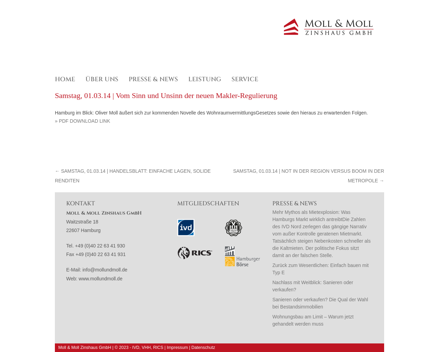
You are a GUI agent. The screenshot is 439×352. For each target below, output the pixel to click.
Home (65, 79)
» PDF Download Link (82, 121)
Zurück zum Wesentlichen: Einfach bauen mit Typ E (320, 269)
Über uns (101, 79)
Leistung (204, 79)
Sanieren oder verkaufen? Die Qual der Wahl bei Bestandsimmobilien (320, 303)
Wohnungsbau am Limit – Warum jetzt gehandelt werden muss (313, 320)
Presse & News (153, 79)
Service (245, 79)
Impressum (177, 347)
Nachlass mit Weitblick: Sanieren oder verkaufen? (312, 286)
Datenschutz (203, 347)
